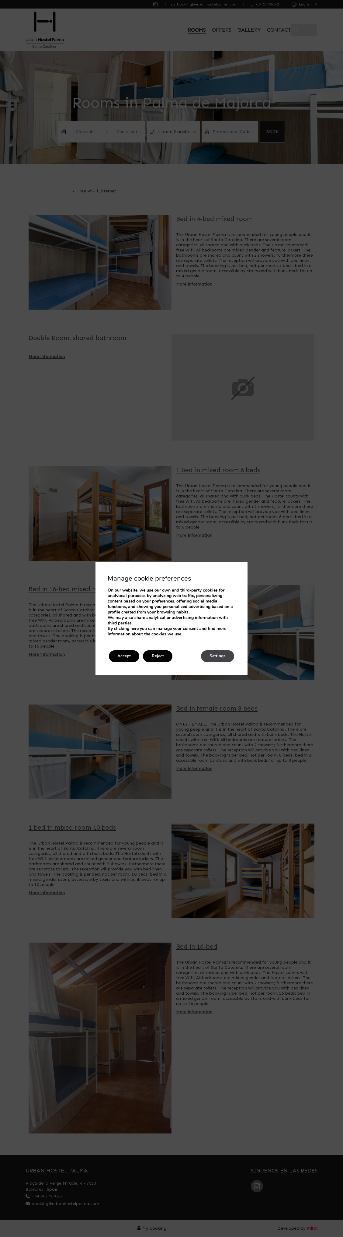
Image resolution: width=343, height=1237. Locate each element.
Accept (124, 656)
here (134, 628)
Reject (159, 656)
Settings (217, 656)
